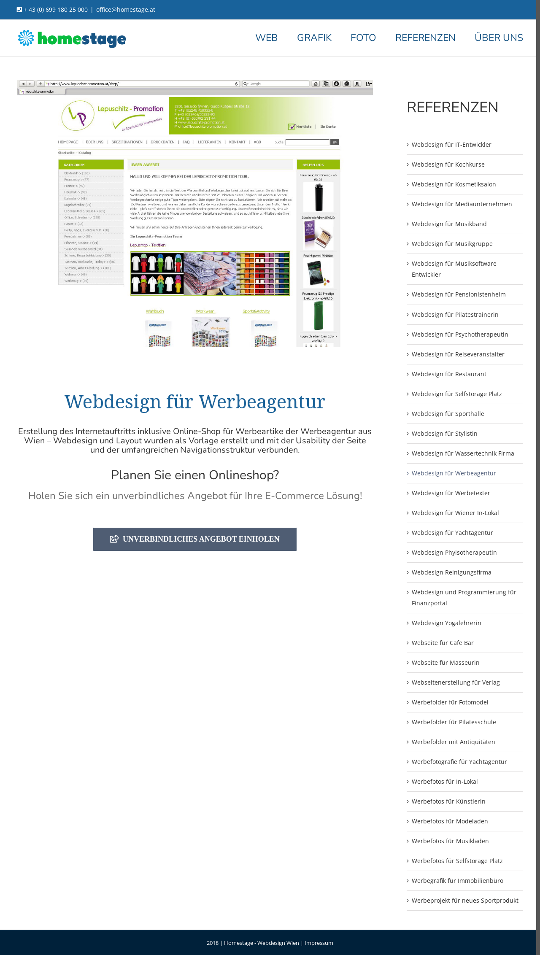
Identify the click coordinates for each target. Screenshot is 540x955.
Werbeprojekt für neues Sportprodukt (465, 900)
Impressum (319, 943)
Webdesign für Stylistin (445, 433)
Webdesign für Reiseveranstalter (458, 354)
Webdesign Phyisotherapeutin (454, 552)
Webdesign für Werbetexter (451, 493)
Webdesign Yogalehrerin (446, 623)
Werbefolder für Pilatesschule (454, 722)
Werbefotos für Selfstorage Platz (457, 861)
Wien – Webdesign (60, 440)
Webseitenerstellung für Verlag (456, 682)
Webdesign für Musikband (449, 224)
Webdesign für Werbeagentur (454, 473)
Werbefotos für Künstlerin (449, 801)
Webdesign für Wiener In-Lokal (455, 513)
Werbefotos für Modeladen (450, 821)
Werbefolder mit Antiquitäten (453, 742)
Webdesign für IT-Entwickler (451, 144)
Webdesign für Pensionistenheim (459, 294)
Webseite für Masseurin (446, 662)
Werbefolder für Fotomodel (450, 702)
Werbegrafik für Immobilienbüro (457, 881)
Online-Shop (197, 431)
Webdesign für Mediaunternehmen (462, 204)
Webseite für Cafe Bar (443, 643)
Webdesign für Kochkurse (448, 164)
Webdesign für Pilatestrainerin (455, 314)
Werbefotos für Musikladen (450, 841)
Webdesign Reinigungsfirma (451, 572)
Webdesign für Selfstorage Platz (457, 394)
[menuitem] (276, 37)
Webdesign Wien (278, 943)
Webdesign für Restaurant (449, 374)
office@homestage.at (125, 9)
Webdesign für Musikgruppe (452, 244)
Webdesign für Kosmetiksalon (454, 184)
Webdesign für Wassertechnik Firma (463, 453)
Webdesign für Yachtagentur (452, 533)
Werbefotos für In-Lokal (445, 781)
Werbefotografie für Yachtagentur (459, 762)
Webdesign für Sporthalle (448, 414)
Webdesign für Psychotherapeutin (460, 334)
